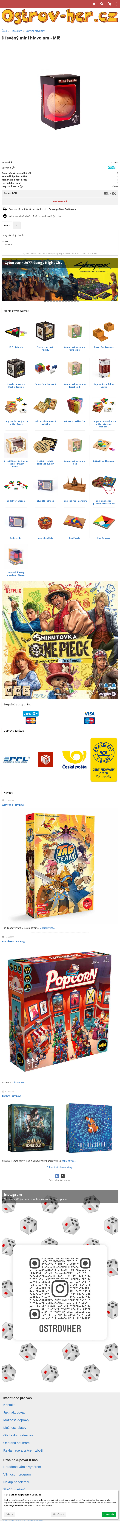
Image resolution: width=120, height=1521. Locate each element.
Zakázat (10, 1514)
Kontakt (8, 1405)
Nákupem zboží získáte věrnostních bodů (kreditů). (35, 216)
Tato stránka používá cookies (22, 1494)
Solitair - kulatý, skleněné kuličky (45, 462)
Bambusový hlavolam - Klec (74, 462)
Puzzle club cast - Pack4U (45, 348)
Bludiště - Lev (16, 538)
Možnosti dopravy (16, 1420)
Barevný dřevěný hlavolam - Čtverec (16, 573)
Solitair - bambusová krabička (45, 422)
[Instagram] (60, 1288)
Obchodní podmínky (18, 1435)
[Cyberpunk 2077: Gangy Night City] (60, 281)
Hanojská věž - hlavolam (75, 501)
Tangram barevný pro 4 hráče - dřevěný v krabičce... (104, 424)
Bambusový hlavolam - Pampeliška (74, 348)
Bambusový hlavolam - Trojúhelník (74, 385)
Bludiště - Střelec (45, 501)
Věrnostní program (17, 1474)
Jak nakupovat (14, 1412)
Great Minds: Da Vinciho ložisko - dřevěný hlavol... (16, 464)
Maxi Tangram (104, 538)
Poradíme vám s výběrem (22, 1467)
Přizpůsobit (58, 1514)
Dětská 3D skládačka (74, 421)
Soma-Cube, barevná (45, 384)
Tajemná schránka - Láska (104, 385)
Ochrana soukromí (17, 1443)
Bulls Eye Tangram (16, 501)
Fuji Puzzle (74, 538)
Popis (7, 225)
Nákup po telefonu (16, 1482)
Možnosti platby (14, 1427)
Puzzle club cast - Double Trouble (16, 385)
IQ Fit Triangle (16, 347)
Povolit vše (108, 1514)
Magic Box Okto (45, 538)
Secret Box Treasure (104, 347)
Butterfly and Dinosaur (104, 461)
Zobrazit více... (47, 927)
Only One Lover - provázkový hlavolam (104, 502)
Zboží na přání (14, 1489)
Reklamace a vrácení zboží (23, 1450)
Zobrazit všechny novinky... (60, 1167)
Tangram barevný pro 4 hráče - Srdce (16, 422)
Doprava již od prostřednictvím (42, 209)
